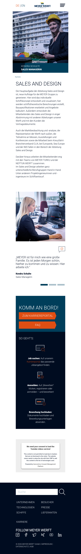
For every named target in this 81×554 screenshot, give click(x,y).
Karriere (18, 77)
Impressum (46, 544)
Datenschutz (22, 546)
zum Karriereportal (37, 315)
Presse (45, 507)
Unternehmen (25, 502)
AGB (31, 546)
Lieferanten (49, 512)
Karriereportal (33, 361)
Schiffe (21, 512)
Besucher (47, 502)
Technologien (25, 507)
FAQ (37, 325)
